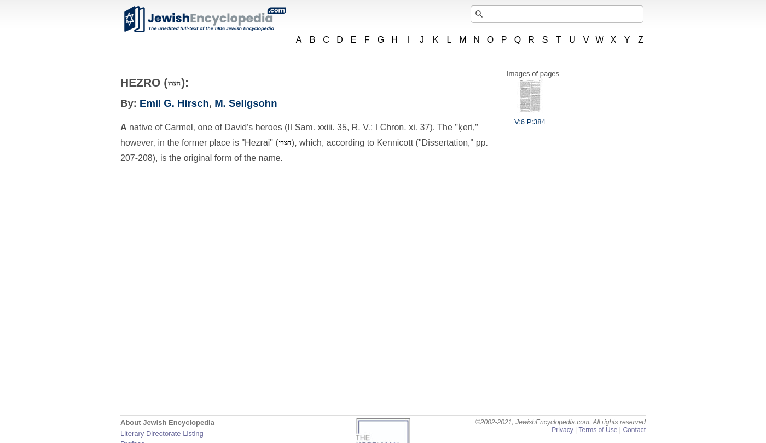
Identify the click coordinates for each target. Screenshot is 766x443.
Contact (634, 430)
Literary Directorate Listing (162, 433)
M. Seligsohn (245, 103)
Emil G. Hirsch (174, 103)
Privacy (562, 430)
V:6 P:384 (530, 118)
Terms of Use (597, 430)
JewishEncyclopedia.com (204, 19)
